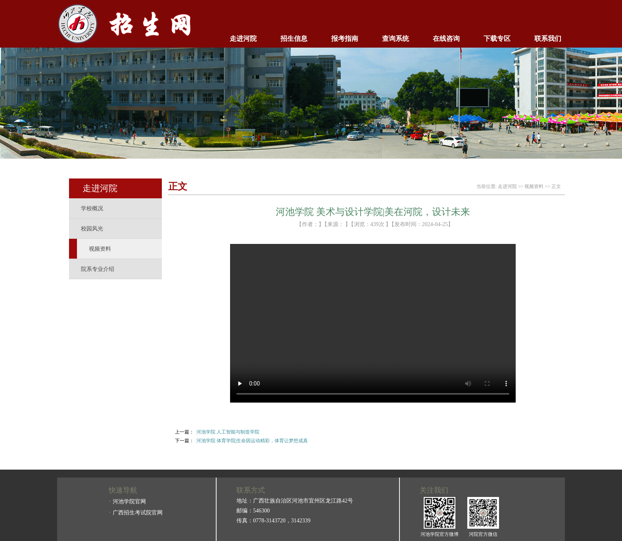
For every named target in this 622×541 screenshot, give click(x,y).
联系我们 (547, 38)
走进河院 (243, 38)
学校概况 (92, 208)
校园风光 (92, 229)
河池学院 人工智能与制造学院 (227, 432)
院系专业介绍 (97, 269)
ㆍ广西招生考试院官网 (135, 513)
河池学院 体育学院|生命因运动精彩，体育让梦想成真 (252, 440)
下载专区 (497, 38)
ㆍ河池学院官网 (126, 502)
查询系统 (395, 38)
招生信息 (293, 38)
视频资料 (100, 249)
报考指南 (344, 38)
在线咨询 (446, 38)
